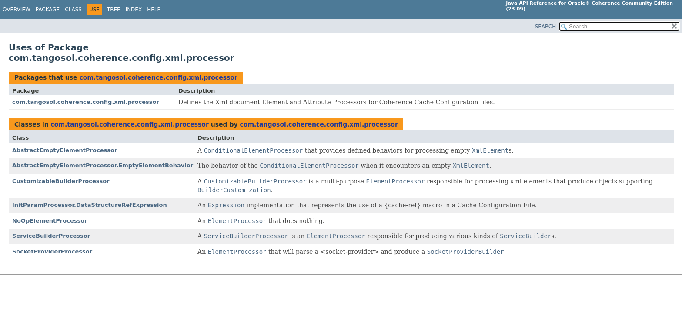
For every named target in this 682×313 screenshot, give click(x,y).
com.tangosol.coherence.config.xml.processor (158, 77)
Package (48, 10)
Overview (16, 10)
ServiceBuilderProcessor (51, 236)
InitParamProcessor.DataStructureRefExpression (89, 205)
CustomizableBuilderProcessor (61, 181)
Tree (113, 10)
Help (153, 10)
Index (134, 10)
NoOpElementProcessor (49, 220)
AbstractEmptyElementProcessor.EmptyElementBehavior (102, 165)
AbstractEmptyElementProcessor (64, 150)
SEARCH (545, 26)
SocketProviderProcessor (52, 251)
